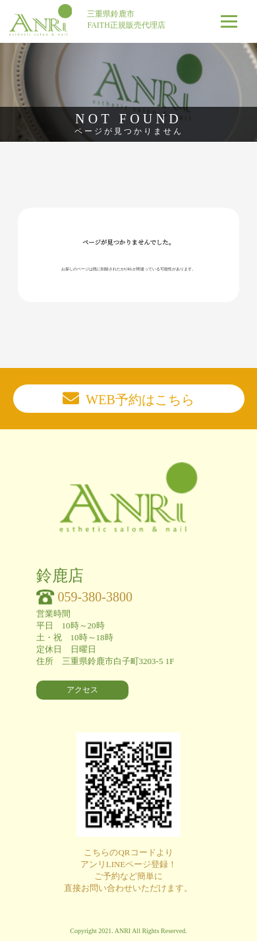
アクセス (82, 689)
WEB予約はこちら (140, 399)
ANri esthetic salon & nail (40, 20)
